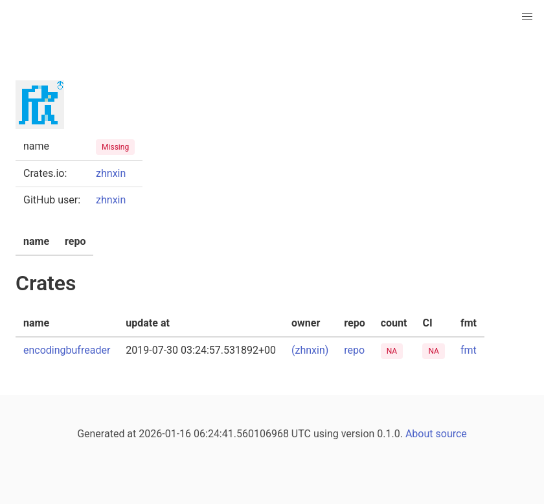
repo (354, 350)
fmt (468, 350)
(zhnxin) (309, 350)
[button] (527, 17)
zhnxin (111, 173)
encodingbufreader (66, 350)
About (419, 434)
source (451, 434)
